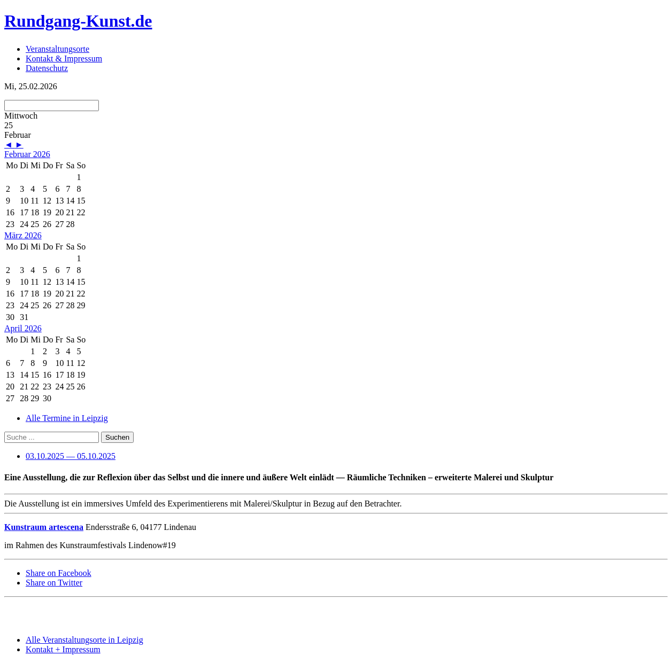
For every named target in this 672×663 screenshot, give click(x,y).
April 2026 (23, 328)
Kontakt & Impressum (64, 58)
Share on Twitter (54, 582)
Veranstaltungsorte (57, 48)
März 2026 (23, 235)
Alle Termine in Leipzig (67, 418)
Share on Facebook (58, 573)
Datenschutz (47, 68)
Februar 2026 (27, 154)
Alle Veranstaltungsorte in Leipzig (84, 639)
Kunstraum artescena (43, 527)
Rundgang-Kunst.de (78, 20)
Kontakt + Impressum (63, 649)
